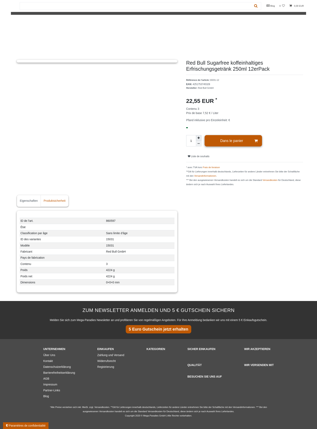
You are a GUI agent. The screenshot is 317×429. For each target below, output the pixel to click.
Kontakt (48, 361)
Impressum (50, 384)
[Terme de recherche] (135, 6)
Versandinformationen (205, 176)
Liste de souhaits (198, 156)
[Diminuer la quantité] (199, 143)
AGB (46, 378)
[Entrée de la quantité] (191, 140)
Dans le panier (239, 141)
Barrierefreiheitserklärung (59, 372)
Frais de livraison (211, 167)
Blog (270, 5)
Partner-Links (51, 390)
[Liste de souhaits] (282, 6)
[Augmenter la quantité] (199, 138)
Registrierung (105, 366)
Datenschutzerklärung (57, 366)
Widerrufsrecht (106, 361)
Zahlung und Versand (110, 355)
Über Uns (49, 355)
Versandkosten (270, 180)
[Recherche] (256, 6)
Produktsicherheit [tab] (55, 200)
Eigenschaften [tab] (29, 200)
